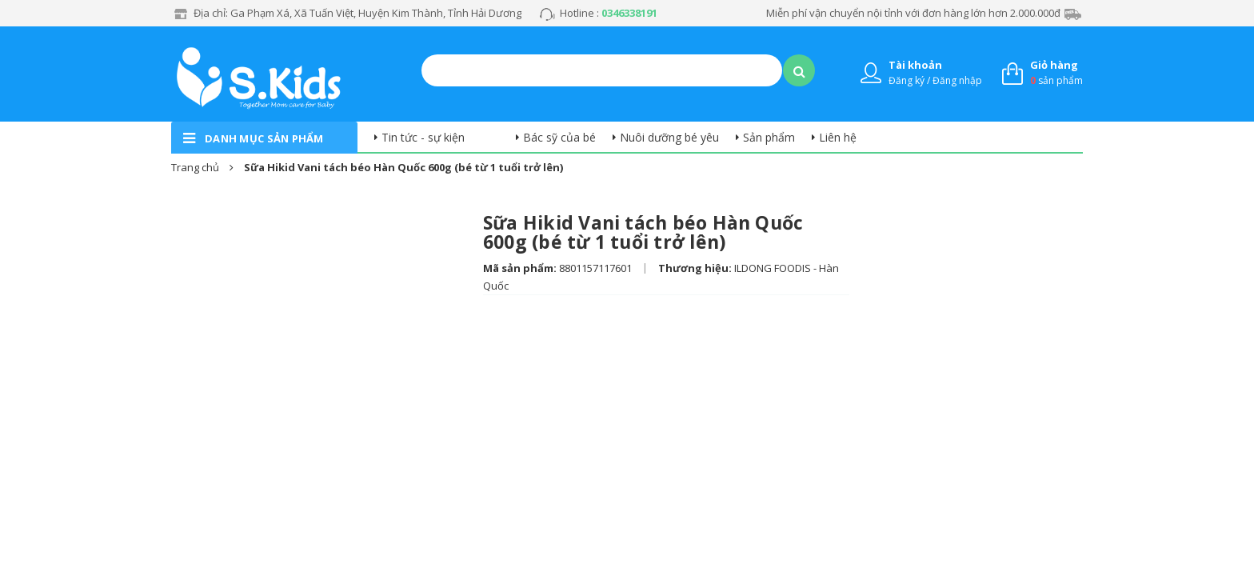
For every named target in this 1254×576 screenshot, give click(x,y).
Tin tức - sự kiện (423, 137)
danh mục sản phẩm (264, 138)
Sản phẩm (769, 137)
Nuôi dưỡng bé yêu (669, 137)
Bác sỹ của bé (559, 137)
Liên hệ (838, 137)
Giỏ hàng (1054, 65)
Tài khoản (915, 65)
